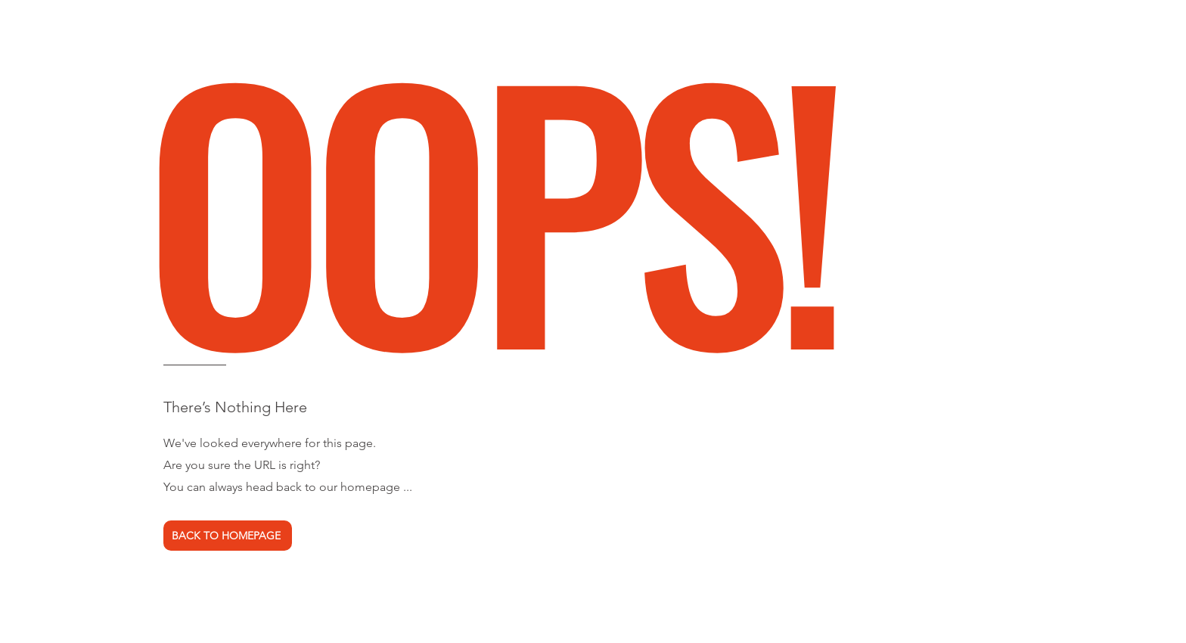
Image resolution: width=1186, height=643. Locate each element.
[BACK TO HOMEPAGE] (227, 535)
